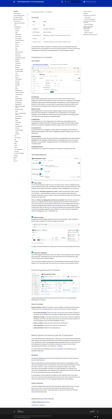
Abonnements (46, 402)
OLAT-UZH (20, 5)
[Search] (72, 1)
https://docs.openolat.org (28, 415)
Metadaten (41, 358)
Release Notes (33, 5)
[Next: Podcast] (93, 411)
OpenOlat (26, 5)
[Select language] (62, 1)
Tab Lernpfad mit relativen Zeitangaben (59, 64)
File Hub (59, 312)
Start (15, 5)
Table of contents (87, 11)
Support (40, 5)
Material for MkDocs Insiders (24, 417)
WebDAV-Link (62, 349)
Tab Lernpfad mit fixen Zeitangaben (40, 64)
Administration (35, 392)
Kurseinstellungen (59, 207)
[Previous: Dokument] (19, 411)
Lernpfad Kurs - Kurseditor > (38, 405)
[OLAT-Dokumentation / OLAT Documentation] (14, 1)
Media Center (48, 314)
